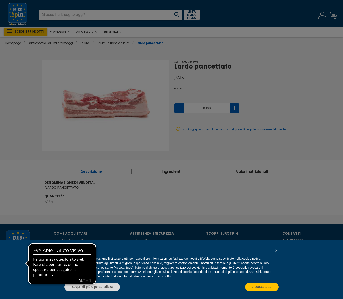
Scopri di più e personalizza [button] (92, 287)
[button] (276, 250)
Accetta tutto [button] (261, 287)
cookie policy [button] (251, 258)
